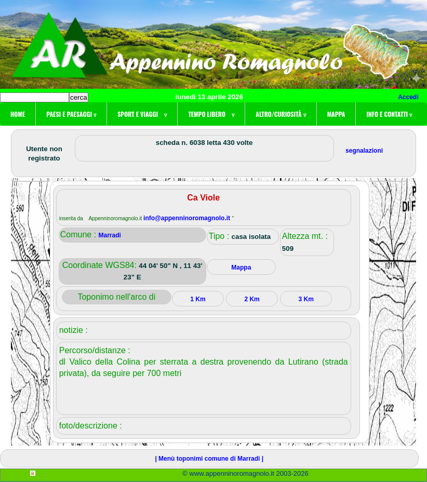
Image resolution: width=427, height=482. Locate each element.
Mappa (336, 114)
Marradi (110, 235)
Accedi (408, 97)
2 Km (251, 299)
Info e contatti (389, 114)
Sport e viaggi (142, 114)
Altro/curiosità (280, 114)
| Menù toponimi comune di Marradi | (209, 458)
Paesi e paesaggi (71, 114)
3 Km (306, 299)
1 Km (197, 299)
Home (17, 114)
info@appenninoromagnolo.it (187, 218)
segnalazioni (364, 150)
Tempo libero (211, 114)
